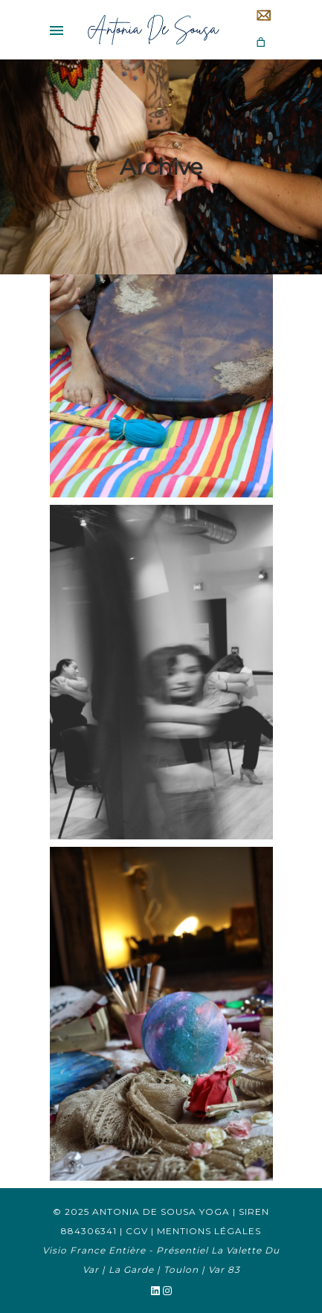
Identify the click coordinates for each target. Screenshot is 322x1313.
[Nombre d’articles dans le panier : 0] (260, 42)
